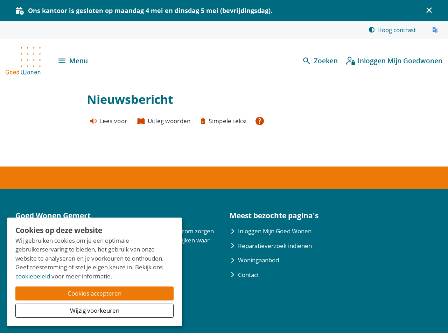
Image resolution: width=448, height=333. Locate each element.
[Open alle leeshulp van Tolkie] (259, 121)
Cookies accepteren (94, 293)
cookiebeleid (32, 276)
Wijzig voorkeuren (94, 310)
